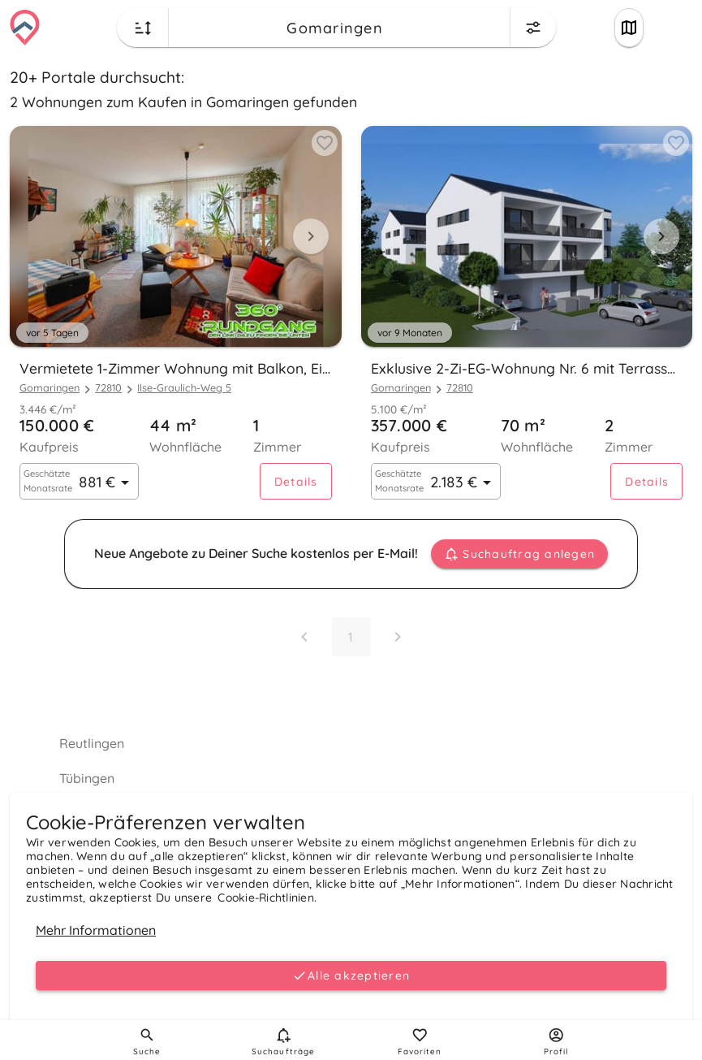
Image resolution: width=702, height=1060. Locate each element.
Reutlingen (91, 743)
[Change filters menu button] (533, 27)
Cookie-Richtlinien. (267, 897)
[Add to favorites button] (325, 143)
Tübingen (86, 778)
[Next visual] (311, 236)
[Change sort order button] (143, 27)
